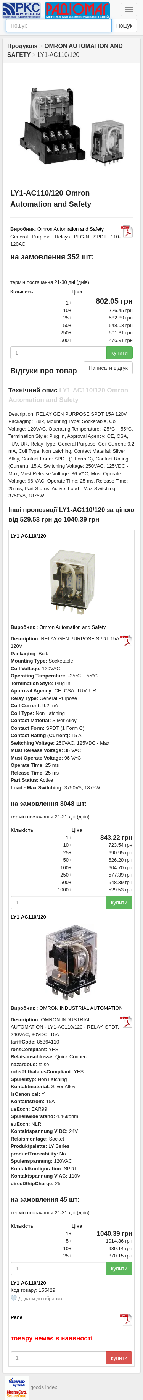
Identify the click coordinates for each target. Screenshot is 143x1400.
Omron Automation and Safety (70, 229)
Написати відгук (108, 368)
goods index (44, 1387)
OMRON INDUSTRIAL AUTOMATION (81, 1008)
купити (119, 353)
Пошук (124, 26)
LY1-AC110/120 (28, 536)
